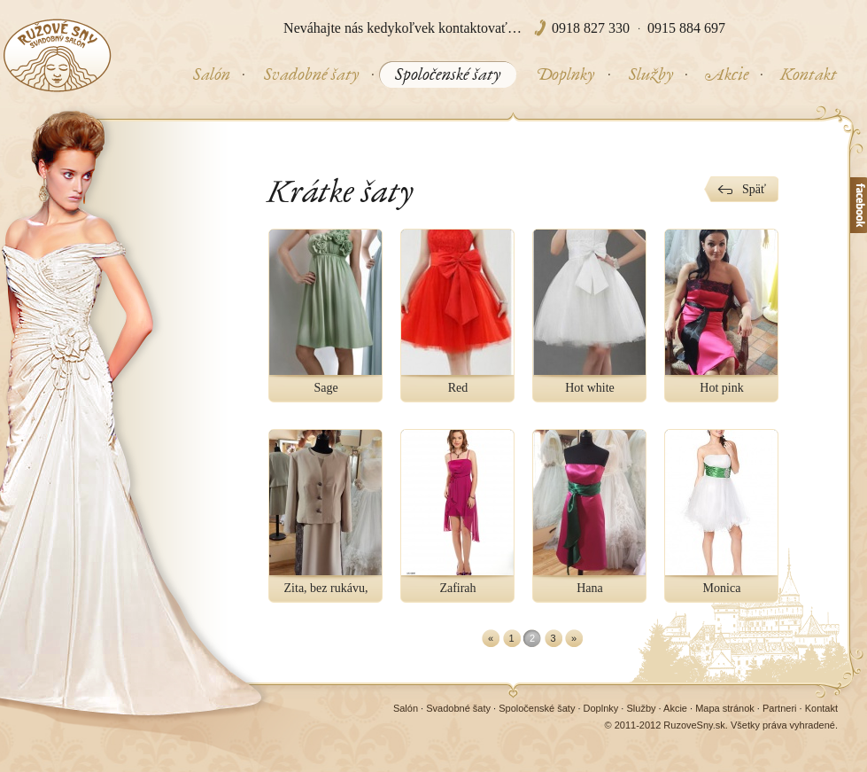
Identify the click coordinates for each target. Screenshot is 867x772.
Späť (754, 189)
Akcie (675, 708)
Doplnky (601, 708)
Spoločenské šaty (537, 708)
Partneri (779, 708)
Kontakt (821, 708)
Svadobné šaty (458, 708)
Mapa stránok (725, 708)
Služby (640, 708)
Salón (405, 708)
